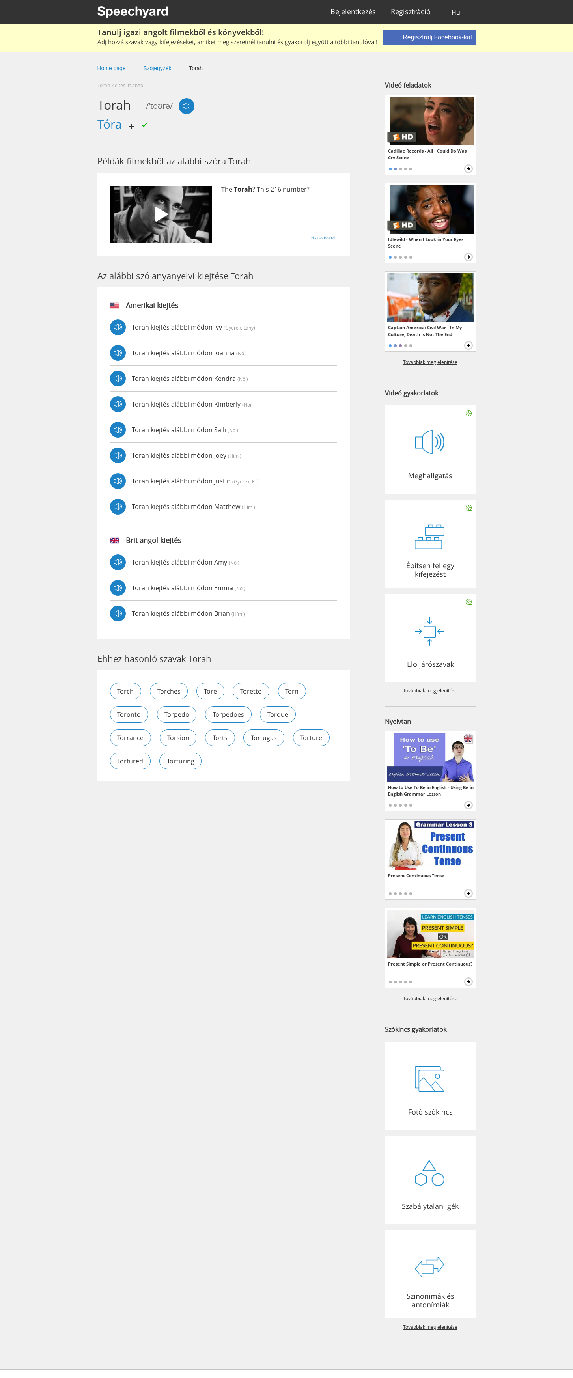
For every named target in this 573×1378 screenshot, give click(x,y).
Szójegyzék (157, 68)
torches (169, 691)
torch (126, 691)
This (263, 189)
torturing (227, 761)
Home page (111, 68)
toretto (252, 691)
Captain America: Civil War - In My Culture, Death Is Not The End (425, 330)
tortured (176, 761)
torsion (179, 737)
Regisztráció (411, 12)
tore (211, 691)
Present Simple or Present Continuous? (430, 964)
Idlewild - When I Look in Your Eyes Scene (425, 242)
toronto (129, 714)
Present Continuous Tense (416, 875)
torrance (131, 737)
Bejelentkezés (353, 12)
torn (293, 691)
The (226, 189)
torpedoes (229, 714)
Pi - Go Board (322, 238)
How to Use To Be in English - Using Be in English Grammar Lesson (431, 790)
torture (129, 761)
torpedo (177, 714)
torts (220, 737)
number (295, 189)
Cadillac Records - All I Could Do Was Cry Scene (427, 154)
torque (279, 714)
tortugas (265, 737)
